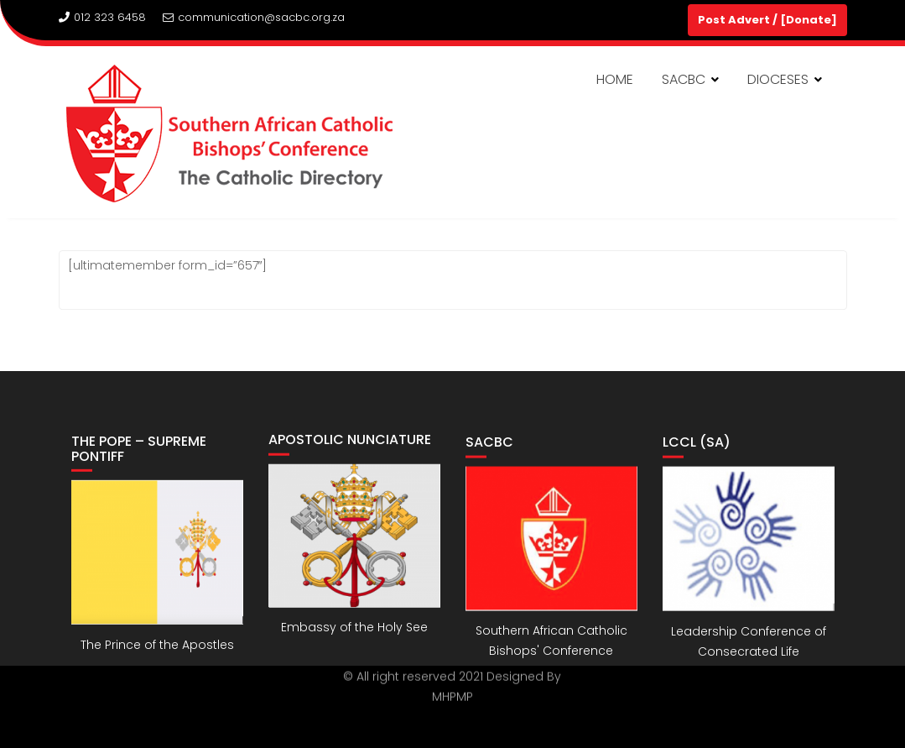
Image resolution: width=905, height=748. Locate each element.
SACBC (683, 79)
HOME (614, 79)
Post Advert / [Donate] (767, 20)
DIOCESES (778, 79)
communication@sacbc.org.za (254, 17)
